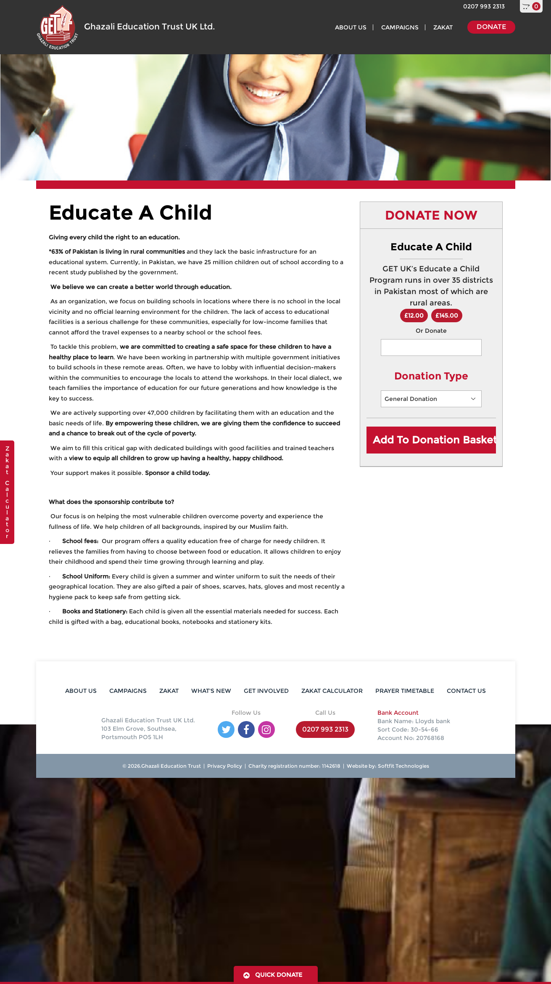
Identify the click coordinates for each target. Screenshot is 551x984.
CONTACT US (466, 691)
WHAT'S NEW (211, 691)
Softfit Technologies (403, 766)
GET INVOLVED (266, 691)
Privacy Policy (224, 766)
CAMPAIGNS (400, 27)
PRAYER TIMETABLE (404, 691)
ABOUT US (350, 27)
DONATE (491, 27)
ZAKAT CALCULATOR (332, 691)
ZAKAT (443, 27)
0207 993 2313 (484, 6)
